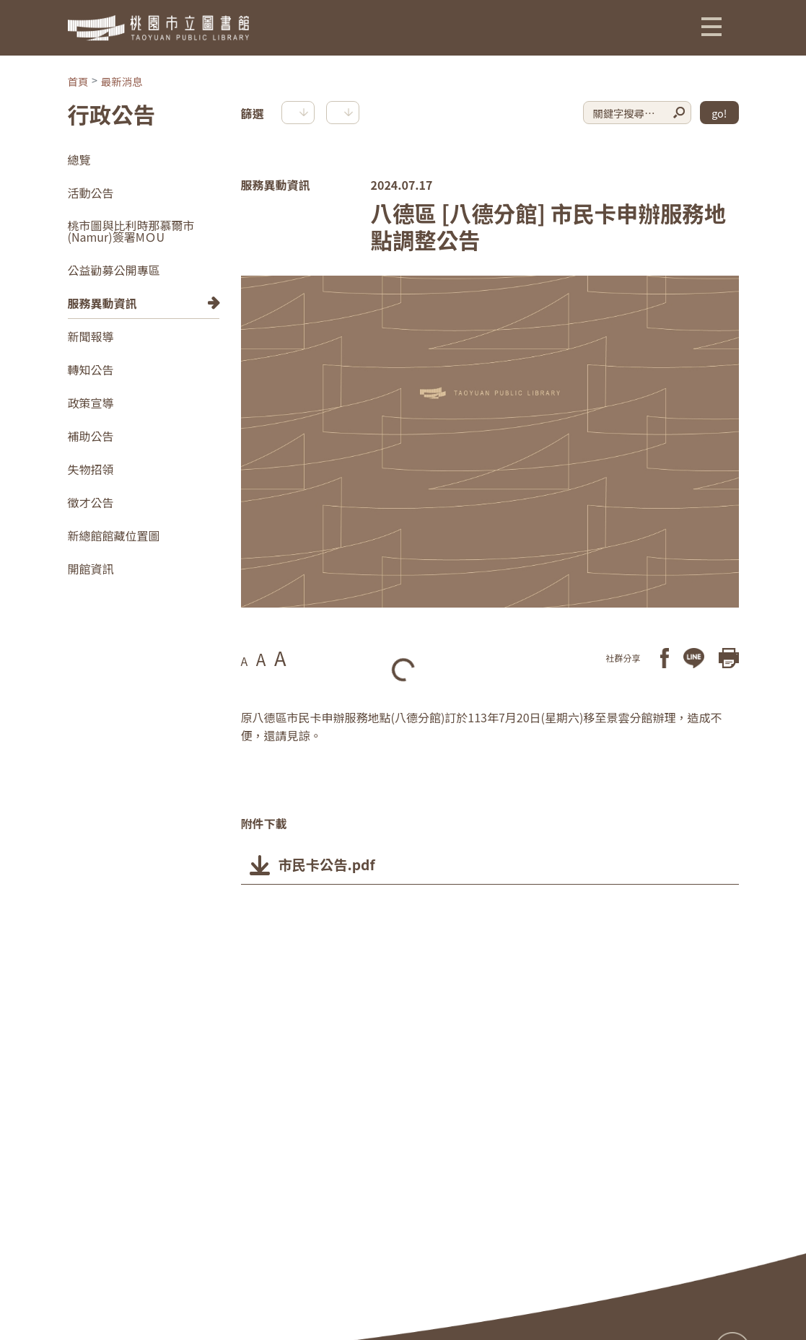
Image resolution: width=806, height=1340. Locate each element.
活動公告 (91, 193)
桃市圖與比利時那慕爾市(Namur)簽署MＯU (131, 231)
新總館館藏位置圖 (114, 535)
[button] (711, 26)
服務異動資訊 (102, 303)
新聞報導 (91, 336)
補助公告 (91, 436)
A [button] (244, 661)
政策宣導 (91, 403)
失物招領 (91, 469)
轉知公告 (91, 369)
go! (719, 113)
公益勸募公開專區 (114, 270)
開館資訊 (91, 569)
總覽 (79, 159)
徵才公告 (91, 502)
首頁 (78, 81)
